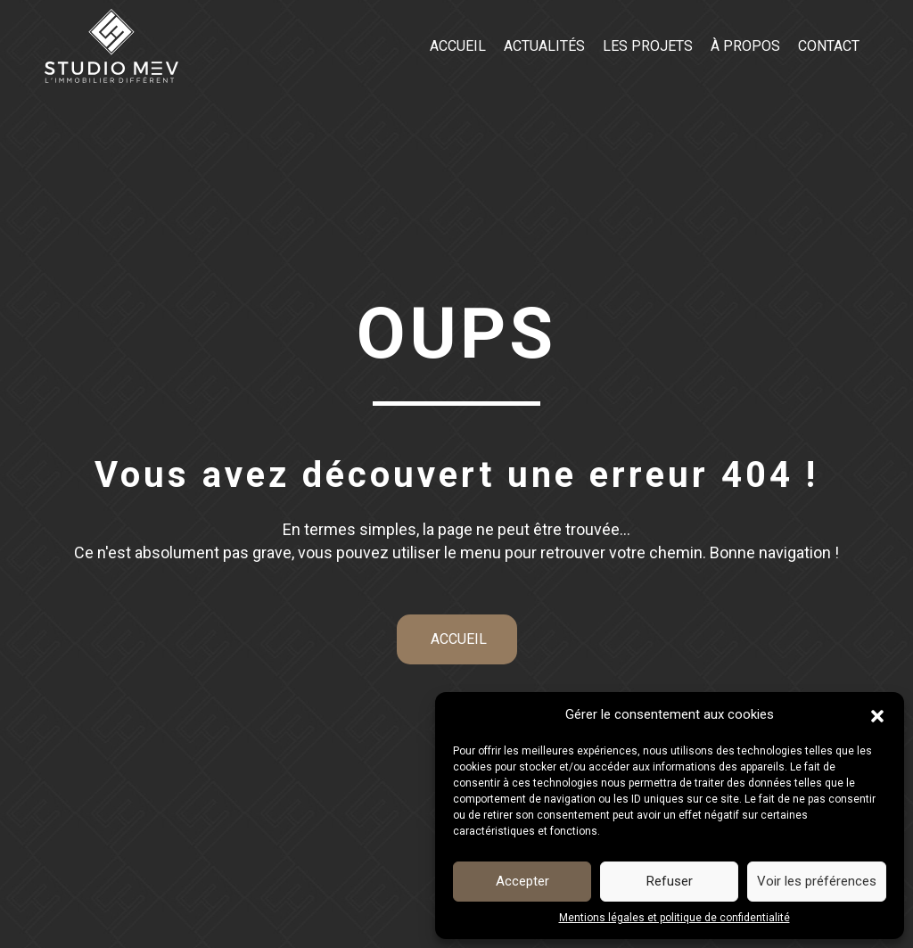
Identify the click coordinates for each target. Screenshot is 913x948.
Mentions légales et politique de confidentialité (674, 917)
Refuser (669, 881)
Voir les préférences (816, 881)
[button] (877, 715)
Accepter (522, 881)
